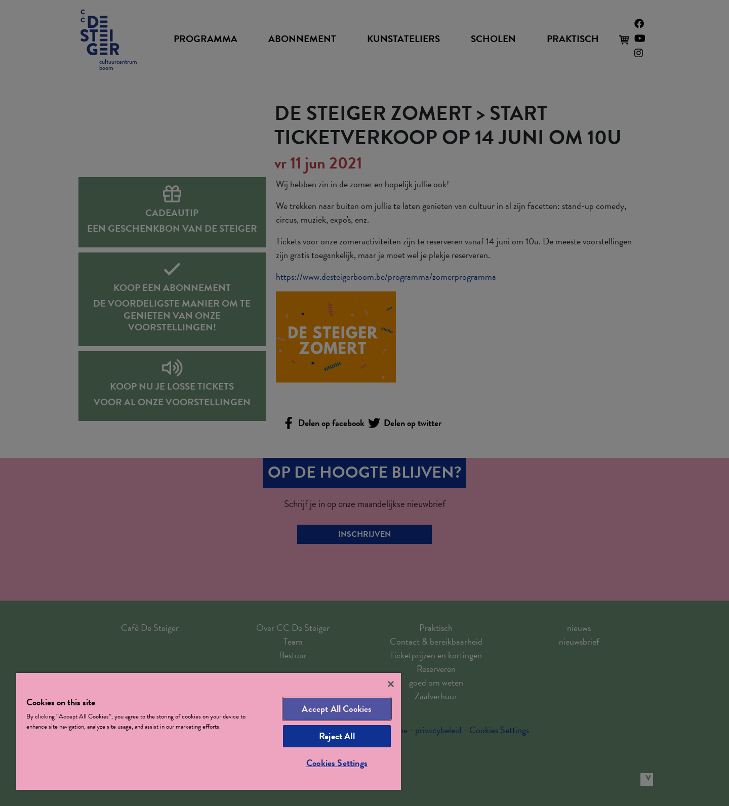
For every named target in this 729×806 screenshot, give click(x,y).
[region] (208, 731)
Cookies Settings (337, 763)
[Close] (391, 684)
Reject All (337, 736)
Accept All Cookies (337, 708)
